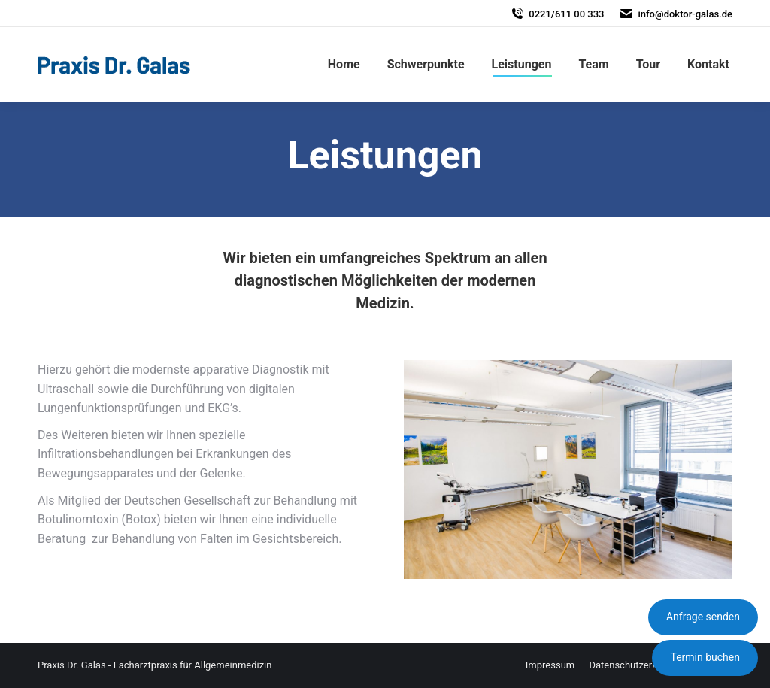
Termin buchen (705, 657)
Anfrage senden (703, 617)
